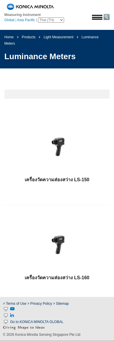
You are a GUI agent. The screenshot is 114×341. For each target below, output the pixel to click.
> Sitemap (61, 304)
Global (9, 20)
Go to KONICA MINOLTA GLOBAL (37, 322)
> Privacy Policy (39, 304)
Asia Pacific (26, 20)
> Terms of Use (15, 304)
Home (9, 37)
